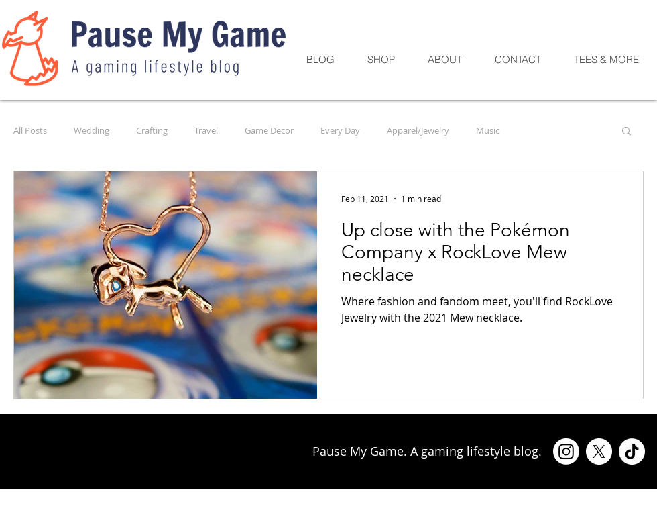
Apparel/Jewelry (418, 130)
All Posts (30, 130)
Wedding (91, 130)
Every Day (340, 130)
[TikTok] (632, 451)
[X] (599, 451)
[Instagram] (566, 451)
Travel (206, 130)
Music (487, 130)
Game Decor (269, 130)
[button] (626, 132)
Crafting (152, 130)
